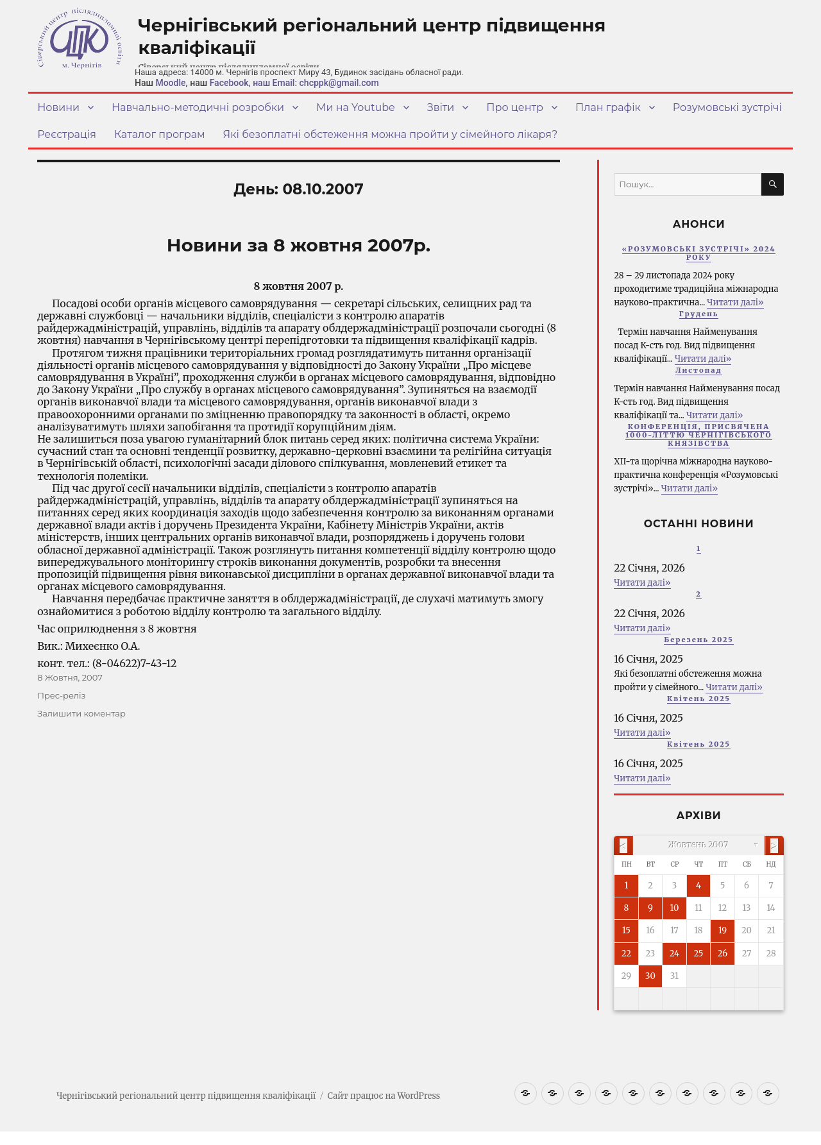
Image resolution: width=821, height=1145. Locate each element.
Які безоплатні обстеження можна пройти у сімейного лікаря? (390, 134)
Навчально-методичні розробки (198, 107)
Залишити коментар (81, 713)
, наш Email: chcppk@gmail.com (314, 83)
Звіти (441, 107)
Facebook (229, 83)
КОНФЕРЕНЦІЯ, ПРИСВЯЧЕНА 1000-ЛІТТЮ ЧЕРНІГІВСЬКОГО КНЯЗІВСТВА (698, 435)
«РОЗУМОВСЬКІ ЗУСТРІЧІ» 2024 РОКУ (699, 253)
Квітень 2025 (699, 698)
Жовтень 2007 (699, 845)
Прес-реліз (61, 695)
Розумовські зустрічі (727, 107)
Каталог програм (159, 134)
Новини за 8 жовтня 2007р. (298, 245)
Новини (58, 107)
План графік (608, 107)
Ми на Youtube (355, 107)
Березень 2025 (699, 639)
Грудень (699, 313)
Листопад (698, 370)
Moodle (170, 83)
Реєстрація (66, 134)
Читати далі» (735, 302)
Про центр (514, 107)
